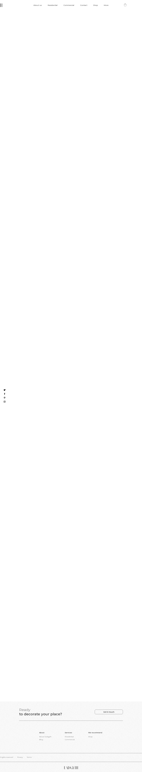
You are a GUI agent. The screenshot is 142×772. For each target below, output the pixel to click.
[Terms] (29, 757)
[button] (125, 4)
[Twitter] (4, 390)
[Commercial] (70, 739)
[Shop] (90, 736)
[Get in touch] (109, 712)
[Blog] (41, 739)
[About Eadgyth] (45, 736)
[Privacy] (20, 757)
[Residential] (69, 736)
